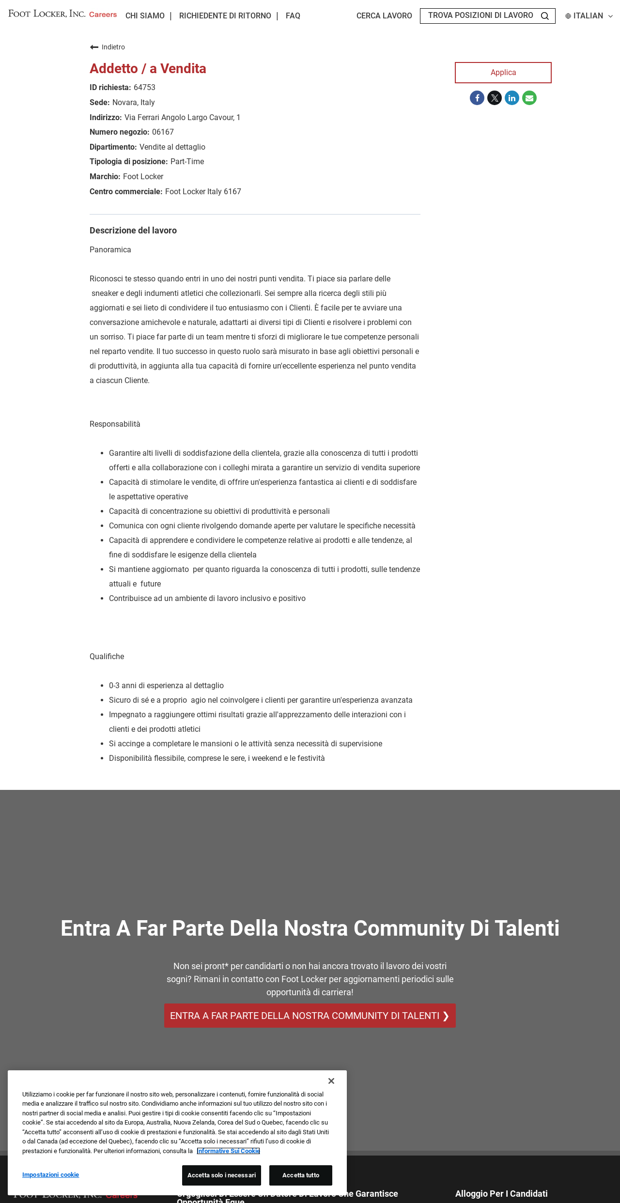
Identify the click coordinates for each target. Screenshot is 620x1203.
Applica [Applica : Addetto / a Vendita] (503, 72)
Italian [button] (589, 16)
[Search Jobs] (545, 16)
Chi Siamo (145, 15)
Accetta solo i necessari (221, 1175)
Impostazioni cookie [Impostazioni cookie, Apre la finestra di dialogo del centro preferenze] (50, 1174)
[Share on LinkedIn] (512, 98)
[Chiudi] (331, 1081)
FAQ (293, 16)
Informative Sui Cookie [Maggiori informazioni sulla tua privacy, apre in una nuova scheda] (228, 1151)
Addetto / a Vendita (148, 69)
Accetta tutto (300, 1175)
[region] (177, 1132)
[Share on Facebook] (477, 98)
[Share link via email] (529, 98)
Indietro (107, 47)
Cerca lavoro (384, 16)
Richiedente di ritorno (225, 16)
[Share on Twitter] (494, 98)
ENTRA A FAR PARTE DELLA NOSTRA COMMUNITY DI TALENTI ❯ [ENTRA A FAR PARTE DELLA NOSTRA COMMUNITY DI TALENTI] (310, 1015)
